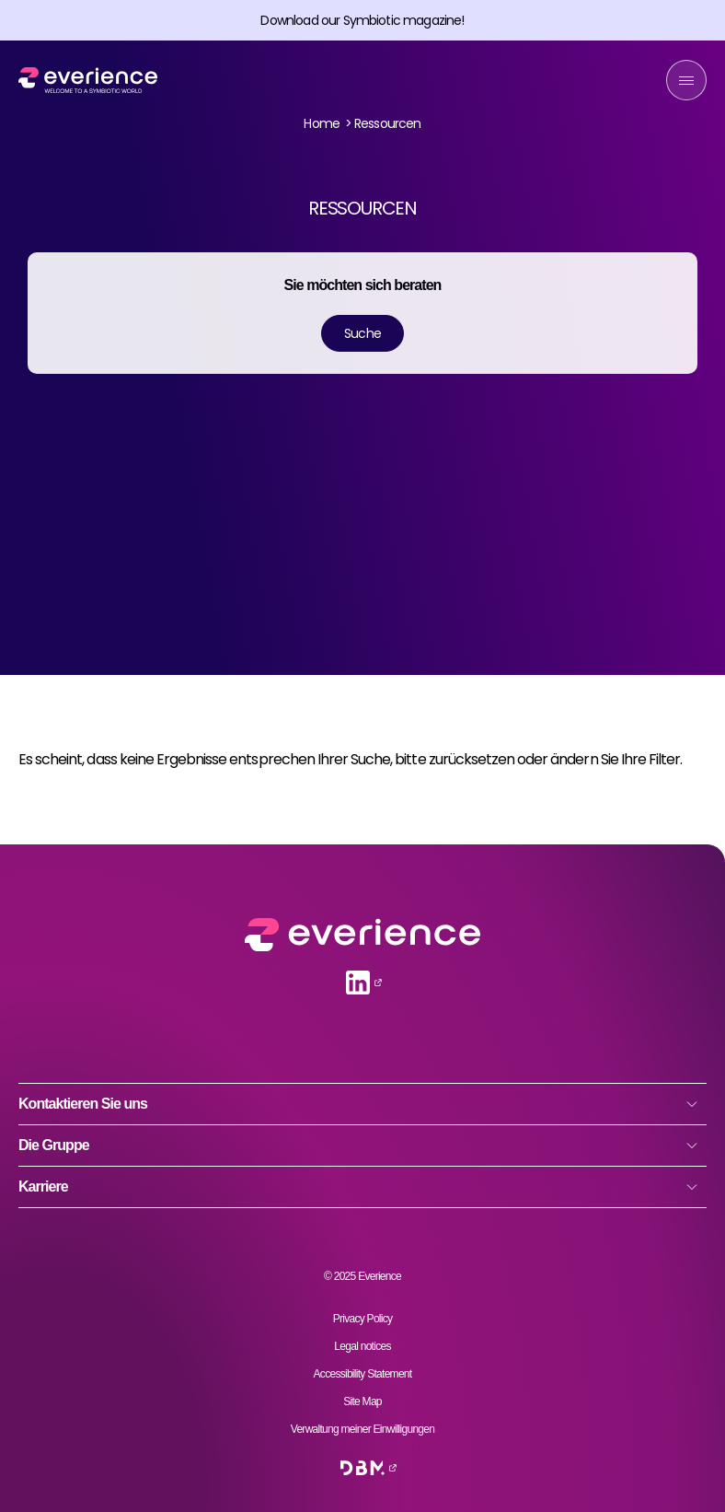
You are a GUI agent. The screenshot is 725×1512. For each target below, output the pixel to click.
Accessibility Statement (363, 1373)
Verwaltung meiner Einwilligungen (362, 1429)
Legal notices (362, 1346)
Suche (362, 333)
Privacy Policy (363, 1318)
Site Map (362, 1401)
